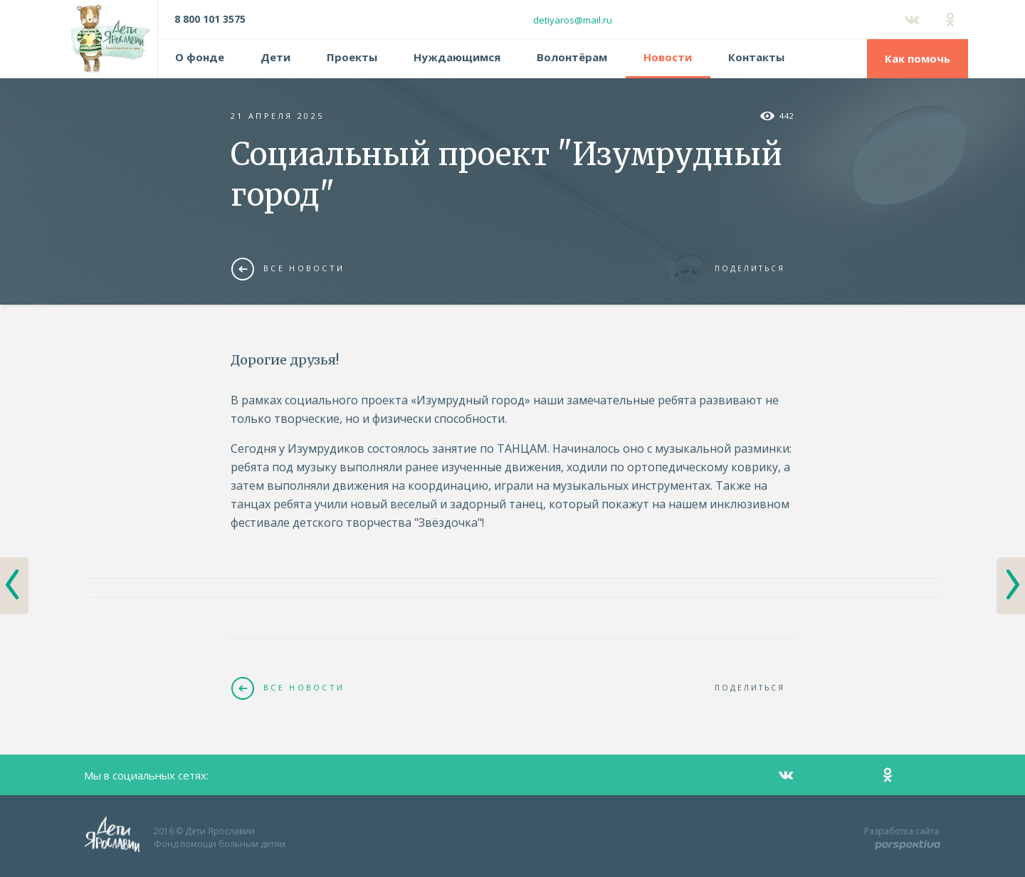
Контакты (756, 57)
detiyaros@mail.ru (572, 20)
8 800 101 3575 (210, 19)
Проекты (352, 57)
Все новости (288, 268)
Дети (275, 57)
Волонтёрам (572, 57)
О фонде (199, 57)
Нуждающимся (457, 57)
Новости (667, 57)
